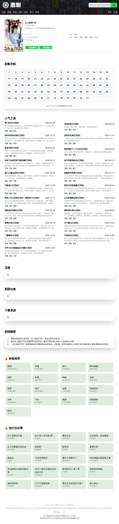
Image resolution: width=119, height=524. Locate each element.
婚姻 (10, 193)
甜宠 (74, 181)
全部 (4, 12)
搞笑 (15, 12)
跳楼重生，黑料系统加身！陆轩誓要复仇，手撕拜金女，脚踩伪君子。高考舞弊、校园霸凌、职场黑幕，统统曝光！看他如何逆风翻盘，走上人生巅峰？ (87, 214)
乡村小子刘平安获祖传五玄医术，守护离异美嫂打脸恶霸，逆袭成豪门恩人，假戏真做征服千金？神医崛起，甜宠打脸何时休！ (29, 152)
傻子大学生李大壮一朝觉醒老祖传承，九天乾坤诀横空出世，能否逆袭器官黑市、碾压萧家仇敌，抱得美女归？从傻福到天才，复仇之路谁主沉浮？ (29, 139)
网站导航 (70, 505)
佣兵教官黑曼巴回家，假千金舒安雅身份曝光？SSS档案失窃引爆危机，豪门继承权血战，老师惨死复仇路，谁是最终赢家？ (29, 252)
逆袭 (86, 37)
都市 (74, 143)
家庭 (37, 12)
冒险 (9, 12)
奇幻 (31, 12)
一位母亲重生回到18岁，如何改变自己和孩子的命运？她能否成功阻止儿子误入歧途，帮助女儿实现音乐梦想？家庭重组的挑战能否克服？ (29, 214)
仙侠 (74, 231)
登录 (110, 12)
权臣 (14, 168)
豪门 (14, 156)
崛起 (91, 37)
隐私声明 (59, 516)
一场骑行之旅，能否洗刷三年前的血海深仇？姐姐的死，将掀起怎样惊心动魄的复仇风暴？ (88, 139)
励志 (14, 131)
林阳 (30, 37)
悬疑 (71, 518)
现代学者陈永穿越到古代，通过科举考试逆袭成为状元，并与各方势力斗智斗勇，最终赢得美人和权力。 (29, 127)
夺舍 (6, 168)
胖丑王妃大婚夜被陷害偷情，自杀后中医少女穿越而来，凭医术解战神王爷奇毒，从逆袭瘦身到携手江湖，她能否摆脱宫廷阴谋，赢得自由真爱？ (29, 202)
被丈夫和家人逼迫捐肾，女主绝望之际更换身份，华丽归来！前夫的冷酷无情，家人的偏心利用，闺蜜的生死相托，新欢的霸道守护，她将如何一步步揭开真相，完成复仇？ (29, 227)
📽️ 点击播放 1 (31, 47)
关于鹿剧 (46, 516)
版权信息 (66, 516)
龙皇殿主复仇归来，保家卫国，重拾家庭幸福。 (81, 127)
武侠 (70, 231)
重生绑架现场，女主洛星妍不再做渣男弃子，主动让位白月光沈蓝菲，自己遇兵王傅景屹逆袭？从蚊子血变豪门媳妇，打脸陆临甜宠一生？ (88, 189)
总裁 (14, 231)
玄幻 (26, 12)
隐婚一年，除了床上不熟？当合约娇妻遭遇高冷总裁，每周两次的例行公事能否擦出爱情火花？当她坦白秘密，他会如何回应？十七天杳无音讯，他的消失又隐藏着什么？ (29, 189)
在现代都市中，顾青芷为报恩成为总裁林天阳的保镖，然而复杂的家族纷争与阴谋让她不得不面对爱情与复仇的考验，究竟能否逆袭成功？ (88, 177)
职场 (74, 206)
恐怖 (20, 12)
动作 (74, 130)
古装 (75, 37)
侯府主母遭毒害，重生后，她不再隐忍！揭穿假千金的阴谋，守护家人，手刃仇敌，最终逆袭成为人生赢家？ (29, 177)
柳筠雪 (34, 37)
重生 (6, 181)
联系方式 (53, 516)
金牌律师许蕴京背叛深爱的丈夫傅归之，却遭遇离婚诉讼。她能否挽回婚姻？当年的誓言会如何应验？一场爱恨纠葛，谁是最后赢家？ (88, 202)
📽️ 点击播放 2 (46, 47)
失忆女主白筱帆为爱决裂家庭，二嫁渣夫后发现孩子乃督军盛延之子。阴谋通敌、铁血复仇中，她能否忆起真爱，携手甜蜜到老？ (28, 239)
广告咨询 (72, 516)
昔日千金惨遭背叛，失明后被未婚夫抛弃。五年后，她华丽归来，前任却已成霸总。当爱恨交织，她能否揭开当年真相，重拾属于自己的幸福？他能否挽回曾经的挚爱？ (88, 164)
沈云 (37, 37)
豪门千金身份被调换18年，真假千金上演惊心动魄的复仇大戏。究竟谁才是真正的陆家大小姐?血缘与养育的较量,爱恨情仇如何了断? (88, 239)
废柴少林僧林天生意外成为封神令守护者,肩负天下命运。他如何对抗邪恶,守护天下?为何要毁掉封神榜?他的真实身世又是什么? (88, 227)
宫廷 (64, 518)
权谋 (67, 518)
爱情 (10, 156)
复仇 (96, 37)
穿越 (80, 37)
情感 (10, 243)
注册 (115, 12)
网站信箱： (59, 512)
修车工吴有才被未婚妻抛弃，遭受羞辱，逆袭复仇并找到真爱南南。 (88, 152)
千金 (10, 168)
